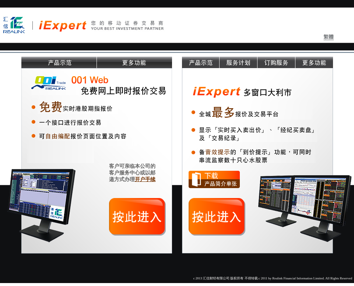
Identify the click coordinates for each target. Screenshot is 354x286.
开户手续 (145, 179)
